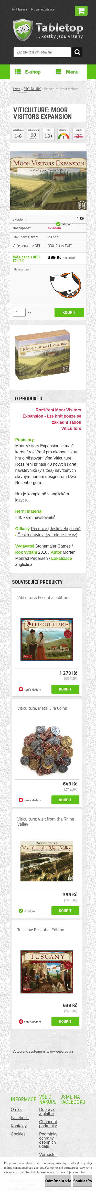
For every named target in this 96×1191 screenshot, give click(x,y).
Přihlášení (19, 9)
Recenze (39, 529)
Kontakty (19, 1126)
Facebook (20, 1118)
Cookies (18, 1134)
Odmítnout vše (58, 1181)
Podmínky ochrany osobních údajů (48, 1140)
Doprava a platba (47, 1111)
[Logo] (48, 30)
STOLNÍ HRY (32, 88)
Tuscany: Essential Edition (41, 929)
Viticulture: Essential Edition (42, 597)
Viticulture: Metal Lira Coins (42, 708)
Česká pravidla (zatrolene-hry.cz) (47, 535)
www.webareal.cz (60, 1051)
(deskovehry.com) (63, 529)
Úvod (16, 88)
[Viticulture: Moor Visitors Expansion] (48, 144)
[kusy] (19, 312)
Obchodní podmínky (48, 1124)
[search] (77, 53)
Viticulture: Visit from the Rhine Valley (45, 821)
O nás (16, 1109)
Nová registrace (43, 9)
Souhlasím (82, 1181)
